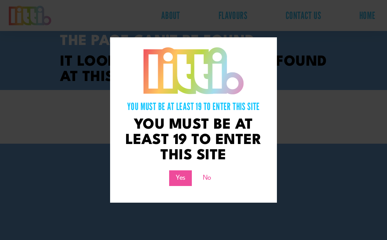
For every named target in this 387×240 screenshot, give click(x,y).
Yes (180, 178)
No (207, 178)
